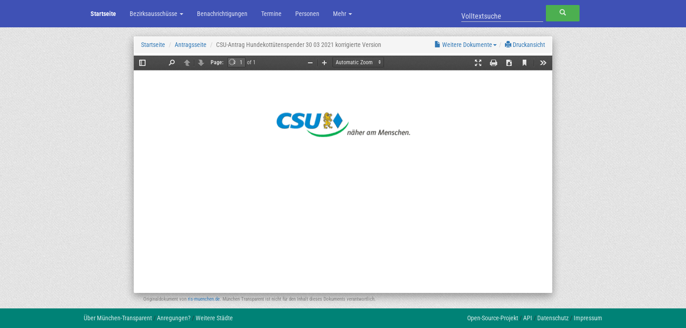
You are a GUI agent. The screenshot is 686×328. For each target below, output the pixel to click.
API (527, 318)
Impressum (588, 318)
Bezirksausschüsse (156, 13)
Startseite (103, 13)
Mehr (342, 13)
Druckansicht (525, 44)
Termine (271, 13)
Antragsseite (191, 44)
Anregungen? (174, 318)
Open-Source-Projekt (492, 318)
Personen (307, 13)
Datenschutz (553, 318)
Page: (217, 62)
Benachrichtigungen (222, 13)
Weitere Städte (214, 318)
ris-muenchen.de (204, 299)
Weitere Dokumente (465, 44)
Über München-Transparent (118, 318)
